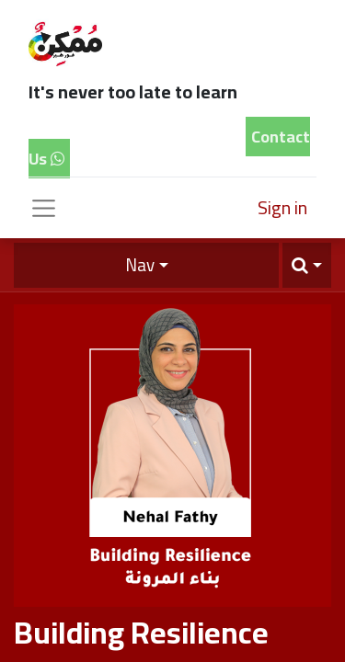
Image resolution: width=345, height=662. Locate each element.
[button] (306, 265)
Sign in (282, 207)
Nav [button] (140, 264)
